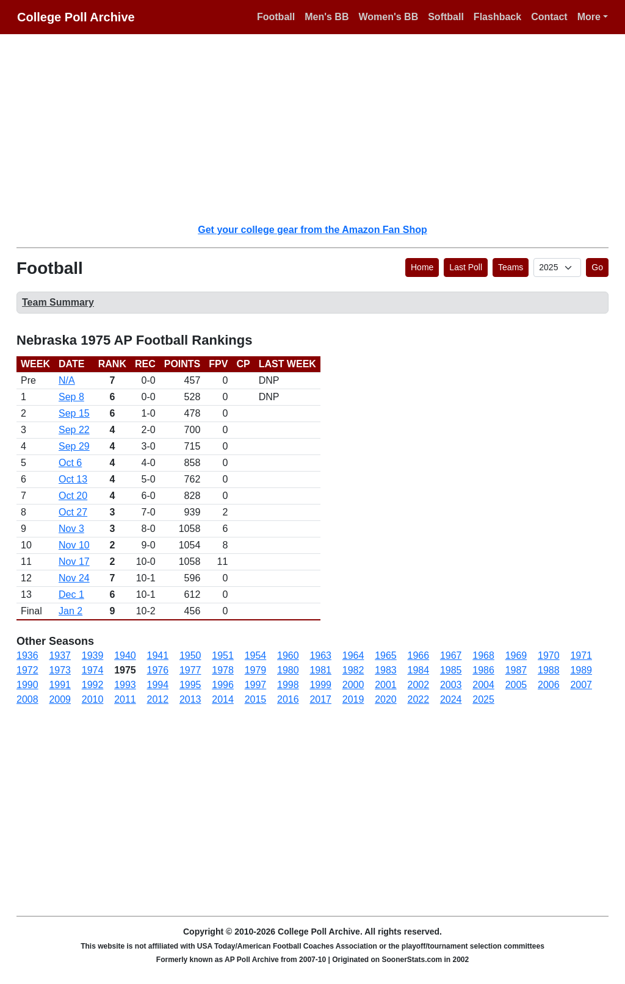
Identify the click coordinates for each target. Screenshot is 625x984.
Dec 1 (71, 594)
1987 (516, 670)
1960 (288, 655)
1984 (419, 670)
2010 (93, 699)
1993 (125, 685)
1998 (288, 685)
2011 (125, 699)
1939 (93, 655)
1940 (125, 655)
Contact (549, 17)
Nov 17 (74, 561)
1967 (451, 655)
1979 (256, 670)
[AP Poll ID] (557, 267)
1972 (27, 670)
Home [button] (422, 267)
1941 (158, 655)
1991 (60, 685)
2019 (353, 699)
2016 (288, 699)
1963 (320, 655)
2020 (386, 699)
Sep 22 (74, 430)
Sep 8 (71, 397)
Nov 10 (74, 545)
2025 (483, 699)
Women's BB (388, 17)
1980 (288, 670)
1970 (549, 655)
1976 (158, 670)
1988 (549, 670)
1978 (223, 670)
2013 (190, 699)
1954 (256, 655)
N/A (67, 380)
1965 (386, 655)
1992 (93, 685)
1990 (27, 685)
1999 (320, 685)
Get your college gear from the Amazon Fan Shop (312, 229)
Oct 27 (73, 512)
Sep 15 (74, 413)
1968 (483, 655)
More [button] (589, 17)
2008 (27, 699)
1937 (60, 655)
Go (597, 267)
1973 (60, 670)
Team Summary (58, 302)
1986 (483, 670)
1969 (516, 655)
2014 (223, 699)
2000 (353, 685)
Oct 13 (73, 479)
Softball (446, 17)
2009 (60, 699)
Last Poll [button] (465, 267)
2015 (256, 699)
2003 (451, 685)
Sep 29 (74, 446)
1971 (581, 655)
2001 (386, 685)
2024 (451, 699)
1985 (451, 670)
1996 (223, 685)
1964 (353, 655)
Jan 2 (70, 611)
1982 (353, 670)
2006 (549, 685)
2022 (419, 699)
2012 (158, 699)
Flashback (497, 17)
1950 (190, 655)
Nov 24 (74, 578)
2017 (320, 699)
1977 (190, 670)
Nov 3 (71, 528)
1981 (320, 670)
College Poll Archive (76, 17)
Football (276, 17)
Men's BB (327, 17)
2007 (581, 685)
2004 (483, 685)
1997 (256, 685)
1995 (190, 685)
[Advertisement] (319, 128)
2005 (516, 685)
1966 (419, 655)
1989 (581, 670)
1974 (93, 670)
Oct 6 (70, 463)
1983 (386, 670)
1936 (27, 655)
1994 (158, 685)
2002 (419, 685)
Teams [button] (510, 267)
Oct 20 (73, 495)
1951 (223, 655)
